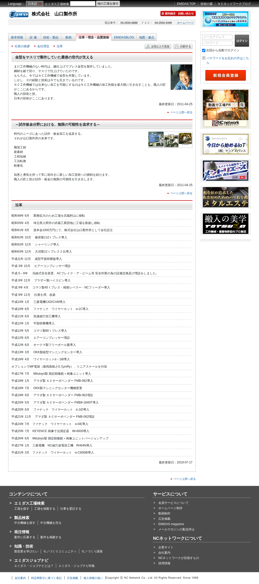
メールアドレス (214, 37)
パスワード (211, 43)
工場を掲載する (44, 508)
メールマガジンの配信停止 (176, 529)
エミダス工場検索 (57, 4)
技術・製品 (50, 37)
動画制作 (164, 513)
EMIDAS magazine (171, 524)
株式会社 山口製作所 (54, 13)
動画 (69, 37)
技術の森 (207, 4)
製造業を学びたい (26, 551)
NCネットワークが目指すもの (178, 558)
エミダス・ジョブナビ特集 (76, 566)
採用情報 (164, 563)
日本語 (32, 4)
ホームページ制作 (170, 508)
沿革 (60, 46)
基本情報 (17, 37)
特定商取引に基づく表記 (46, 577)
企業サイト (166, 547)
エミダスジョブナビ (31, 560)
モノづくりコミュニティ (60, 551)
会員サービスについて (173, 503)
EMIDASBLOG (124, 37)
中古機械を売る (50, 523)
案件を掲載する (50, 537)
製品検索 (21, 517)
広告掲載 (164, 519)
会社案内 (164, 552)
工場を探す (21, 508)
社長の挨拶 (22, 46)
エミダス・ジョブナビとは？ (34, 566)
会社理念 (43, 46)
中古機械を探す (24, 523)
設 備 (33, 37)
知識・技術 (23, 546)
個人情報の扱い (93, 577)
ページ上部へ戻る (181, 112)
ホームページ (185, 22)
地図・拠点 (146, 37)
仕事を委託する (70, 508)
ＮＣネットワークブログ (234, 4)
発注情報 (21, 532)
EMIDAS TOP (186, 4)
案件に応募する (24, 537)
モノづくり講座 (92, 551)
